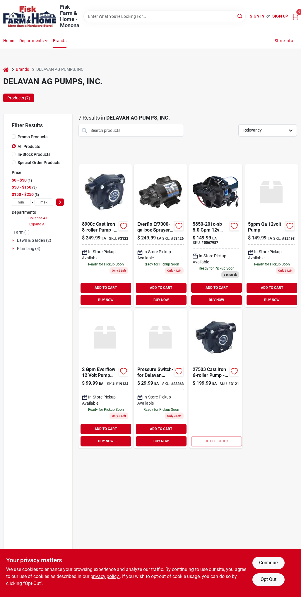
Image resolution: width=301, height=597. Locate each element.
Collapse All (37, 218)
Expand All (37, 224)
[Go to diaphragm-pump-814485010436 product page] (215, 235)
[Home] (5, 69)
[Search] (240, 16)
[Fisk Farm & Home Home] (29, 16)
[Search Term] (164, 16)
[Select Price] (60, 202)
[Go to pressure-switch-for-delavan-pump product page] (160, 378)
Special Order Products (39, 162)
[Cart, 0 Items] (295, 16)
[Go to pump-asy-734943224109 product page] (215, 378)
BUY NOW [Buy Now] (106, 300)
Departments (31, 40)
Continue (268, 562)
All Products (29, 146)
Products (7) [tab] (18, 98)
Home (8, 40)
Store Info (284, 40)
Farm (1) (22, 232)
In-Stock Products (34, 154)
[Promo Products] (14, 136)
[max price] (44, 202)
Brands (59, 40)
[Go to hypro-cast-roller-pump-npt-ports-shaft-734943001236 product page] (105, 235)
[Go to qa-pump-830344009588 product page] (271, 235)
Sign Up (280, 16)
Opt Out (268, 579)
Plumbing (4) (28, 248)
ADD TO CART (106, 288)
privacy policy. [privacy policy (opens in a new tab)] (105, 576)
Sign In (257, 16)
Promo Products (32, 136)
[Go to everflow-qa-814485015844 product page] (160, 235)
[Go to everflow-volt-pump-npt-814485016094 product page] (105, 378)
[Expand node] (14, 240)
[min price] (21, 202)
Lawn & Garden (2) (34, 240)
